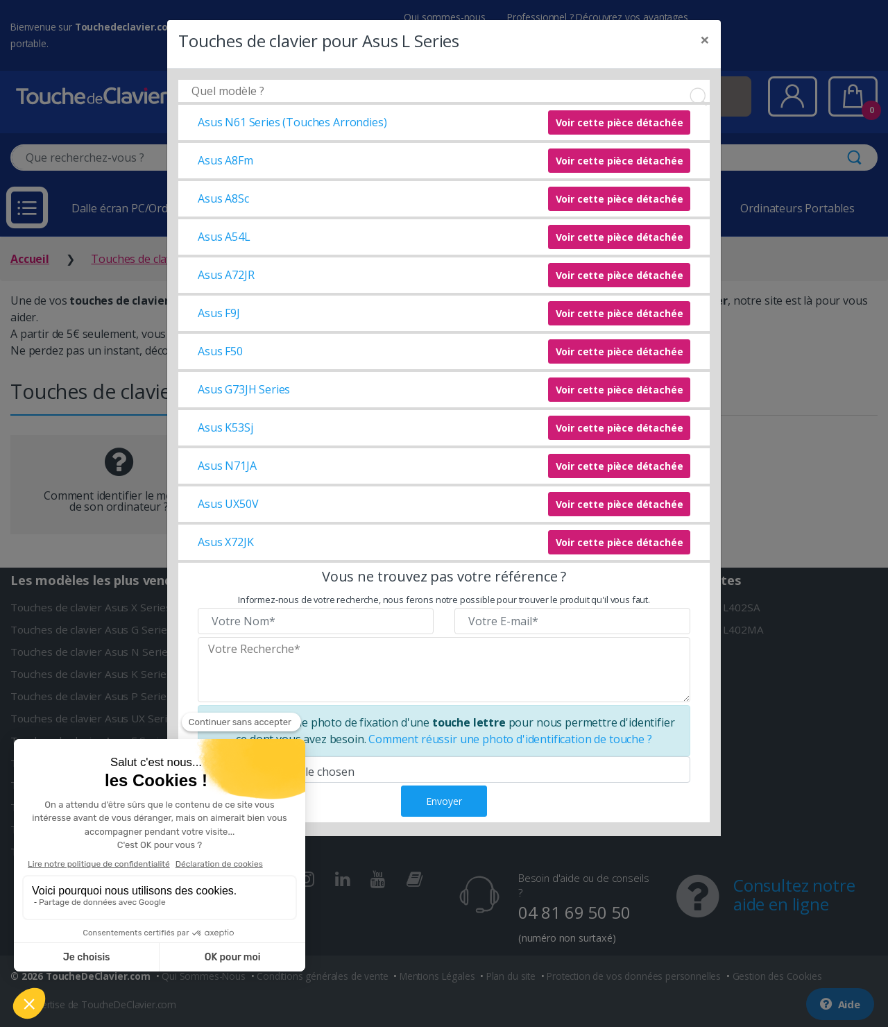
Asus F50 (220, 351)
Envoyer (444, 801)
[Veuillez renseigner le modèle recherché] (444, 669)
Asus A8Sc (223, 198)
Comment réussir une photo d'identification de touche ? (509, 739)
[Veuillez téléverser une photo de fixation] (444, 769)
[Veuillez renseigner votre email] (572, 621)
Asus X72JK (225, 542)
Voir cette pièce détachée (619, 122)
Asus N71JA (227, 465)
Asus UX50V (228, 503)
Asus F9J (219, 313)
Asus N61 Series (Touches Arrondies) (292, 122)
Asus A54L (224, 236)
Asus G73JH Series (244, 389)
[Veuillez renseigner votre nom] (316, 621)
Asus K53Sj (225, 427)
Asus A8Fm (225, 160)
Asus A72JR (226, 274)
